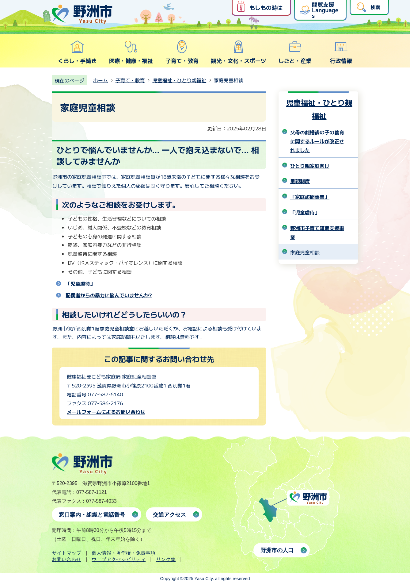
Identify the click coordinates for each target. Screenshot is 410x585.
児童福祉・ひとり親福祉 (179, 80)
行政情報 (341, 52)
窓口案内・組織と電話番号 (92, 515)
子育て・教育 (182, 52)
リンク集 (166, 559)
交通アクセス (169, 515)
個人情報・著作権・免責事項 (123, 553)
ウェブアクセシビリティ (119, 559)
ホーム (100, 80)
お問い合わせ (66, 559)
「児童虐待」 (80, 283)
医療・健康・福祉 (131, 52)
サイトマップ (66, 553)
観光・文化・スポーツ (238, 52)
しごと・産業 (294, 52)
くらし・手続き (77, 52)
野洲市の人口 (277, 550)
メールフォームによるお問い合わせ (106, 411)
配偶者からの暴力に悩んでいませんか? (109, 295)
